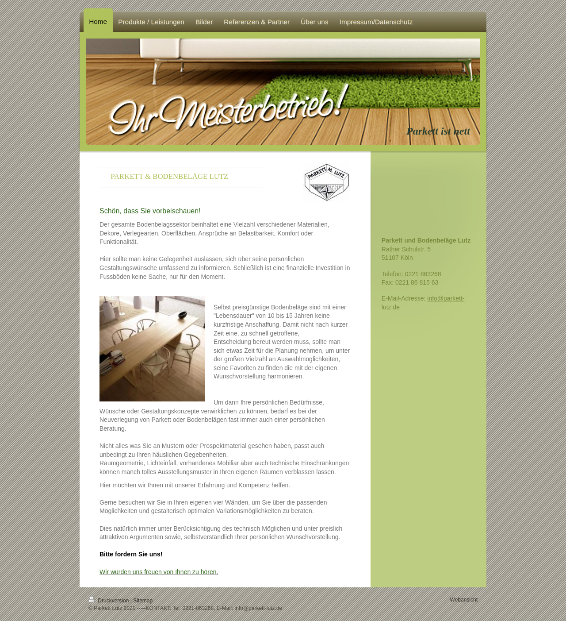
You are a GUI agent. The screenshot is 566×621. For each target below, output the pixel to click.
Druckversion (109, 601)
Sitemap (143, 601)
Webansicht (464, 600)
